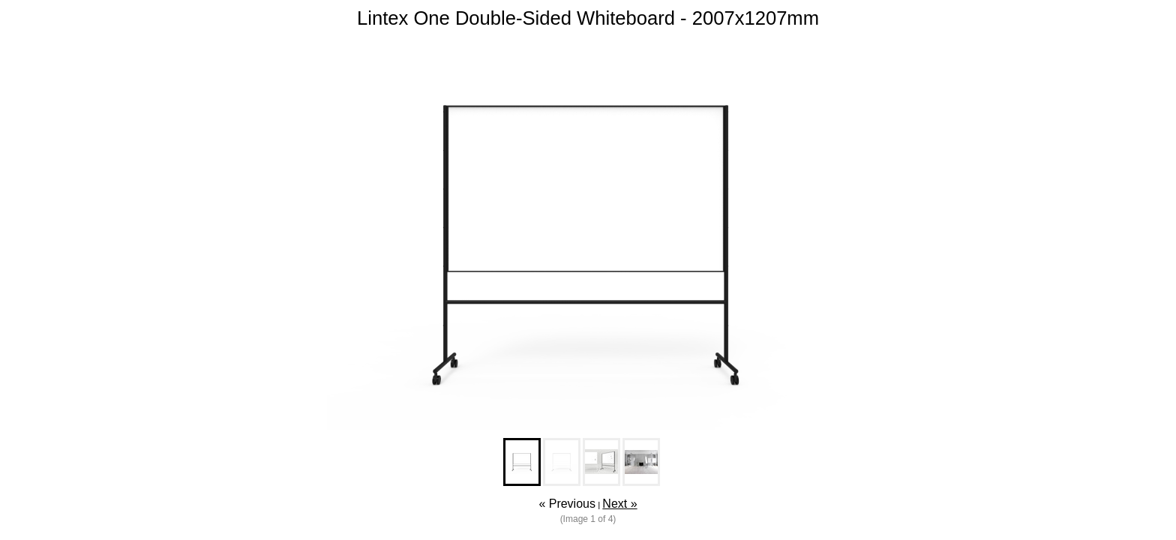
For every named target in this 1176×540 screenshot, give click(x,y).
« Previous (567, 503)
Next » (619, 503)
